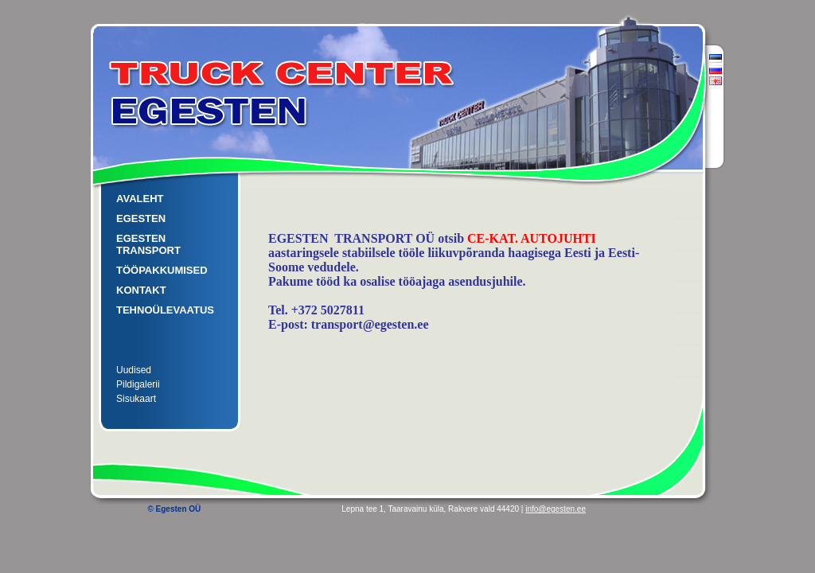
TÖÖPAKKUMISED (162, 270)
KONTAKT (141, 290)
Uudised (133, 370)
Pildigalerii (138, 384)
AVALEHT (139, 199)
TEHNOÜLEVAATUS (165, 310)
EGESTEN (141, 218)
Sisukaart (136, 398)
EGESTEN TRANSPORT (148, 244)
